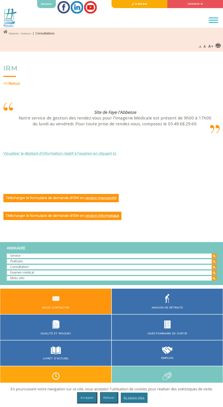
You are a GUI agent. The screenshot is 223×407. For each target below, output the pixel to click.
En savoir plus (134, 398)
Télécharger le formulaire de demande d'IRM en (61, 198)
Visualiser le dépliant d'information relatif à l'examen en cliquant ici (60, 153)
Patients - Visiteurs (20, 33)
